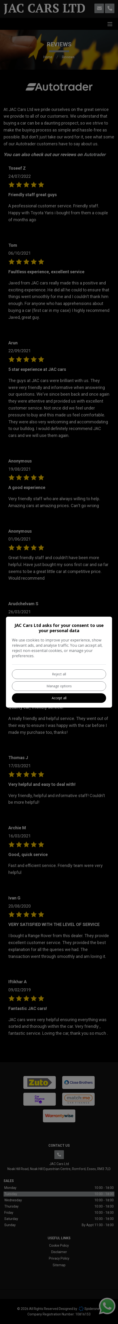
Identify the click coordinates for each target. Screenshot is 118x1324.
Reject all (59, 674)
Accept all (59, 698)
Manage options (59, 686)
